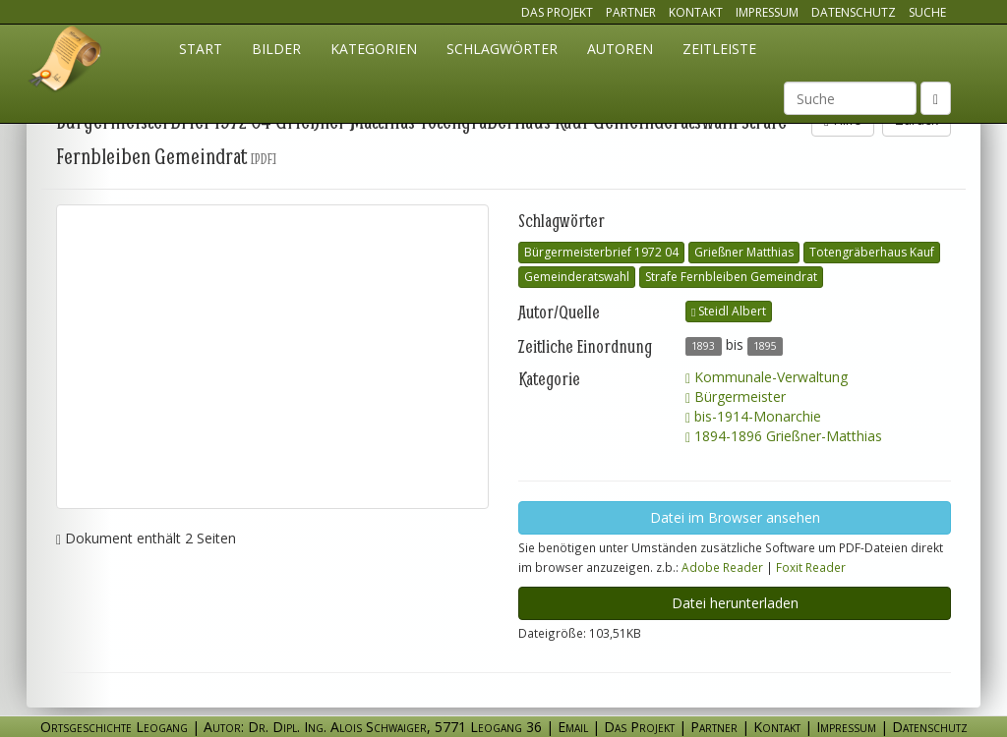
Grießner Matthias (744, 252)
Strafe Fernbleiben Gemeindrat (731, 276)
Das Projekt (557, 12)
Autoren (620, 48)
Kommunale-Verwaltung (766, 377)
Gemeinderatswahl (576, 276)
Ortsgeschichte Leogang (66, 62)
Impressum (767, 12)
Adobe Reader (722, 567)
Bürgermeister (735, 396)
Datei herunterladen (735, 603)
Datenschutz (853, 12)
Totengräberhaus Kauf (871, 252)
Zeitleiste (719, 48)
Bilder (276, 48)
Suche (927, 12)
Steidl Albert (728, 311)
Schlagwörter (502, 48)
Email (573, 726)
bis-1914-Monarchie (753, 416)
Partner (631, 12)
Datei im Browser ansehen (735, 517)
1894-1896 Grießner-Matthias (783, 435)
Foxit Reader (811, 567)
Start (200, 48)
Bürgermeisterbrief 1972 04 (601, 252)
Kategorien (373, 48)
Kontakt (696, 12)
